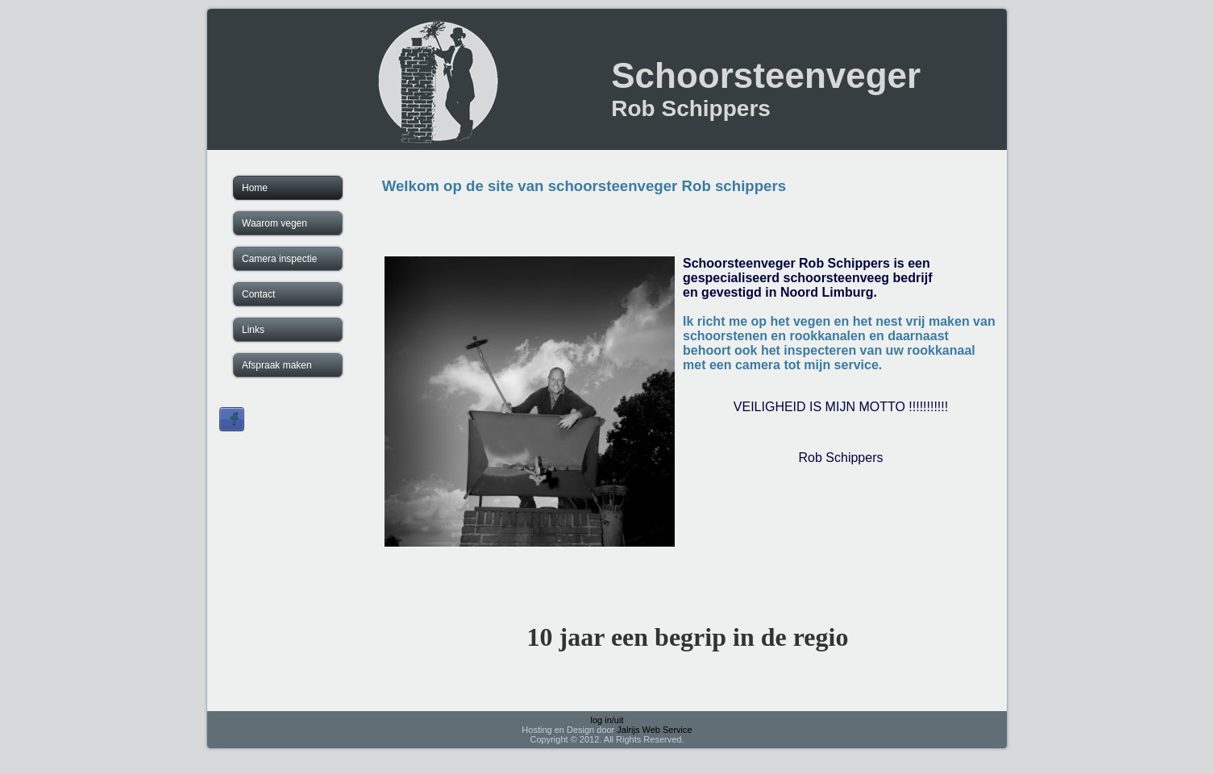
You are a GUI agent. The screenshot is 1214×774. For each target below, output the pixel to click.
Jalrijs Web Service (654, 729)
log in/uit (607, 720)
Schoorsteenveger (766, 75)
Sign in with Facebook (231, 419)
